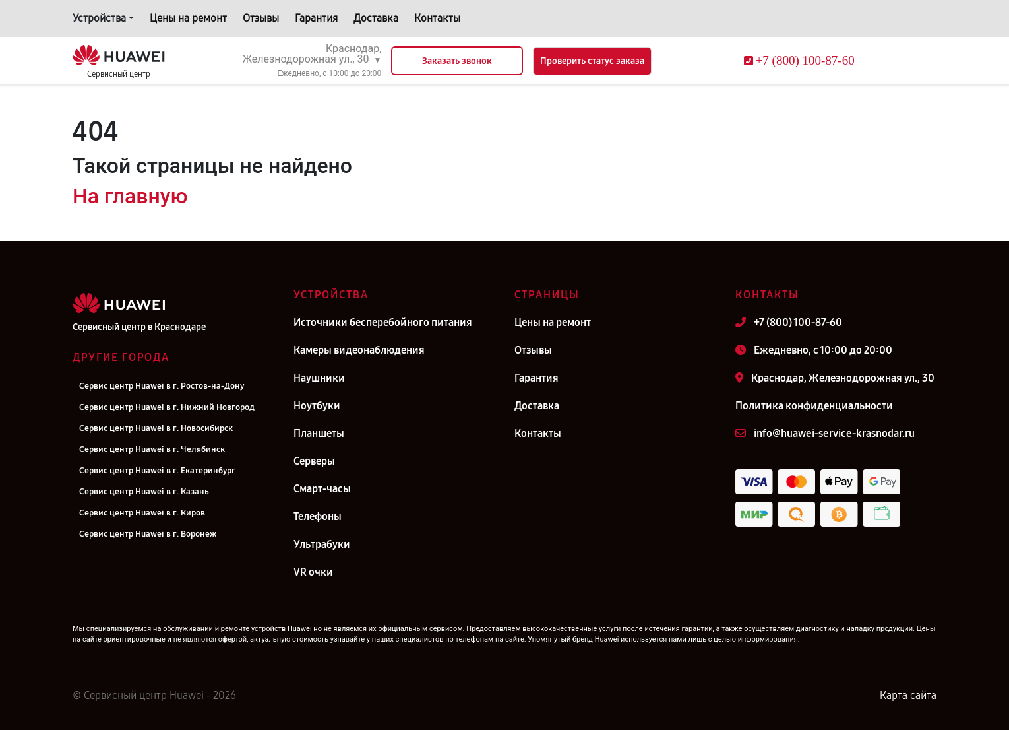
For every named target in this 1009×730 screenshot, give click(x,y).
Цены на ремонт (188, 18)
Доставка (375, 18)
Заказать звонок (457, 61)
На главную (130, 196)
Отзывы (261, 18)
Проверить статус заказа (592, 61)
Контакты (437, 18)
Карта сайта (908, 695)
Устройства (99, 18)
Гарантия (316, 18)
